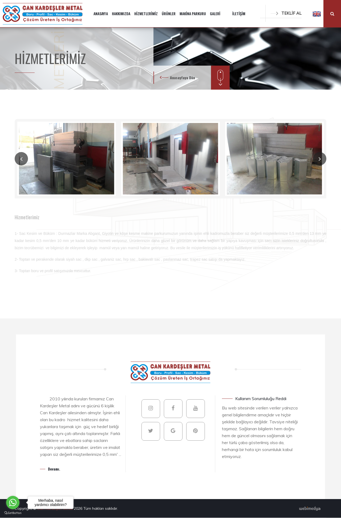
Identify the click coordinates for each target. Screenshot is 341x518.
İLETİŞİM (238, 13)
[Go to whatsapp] (12, 502)
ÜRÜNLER (169, 13)
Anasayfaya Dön (182, 77)
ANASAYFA (101, 13)
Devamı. (54, 469)
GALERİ (215, 13)
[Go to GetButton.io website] (12, 512)
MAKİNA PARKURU (193, 13)
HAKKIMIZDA (121, 13)
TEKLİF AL (286, 13)
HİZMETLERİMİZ (146, 13)
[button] (317, 13)
